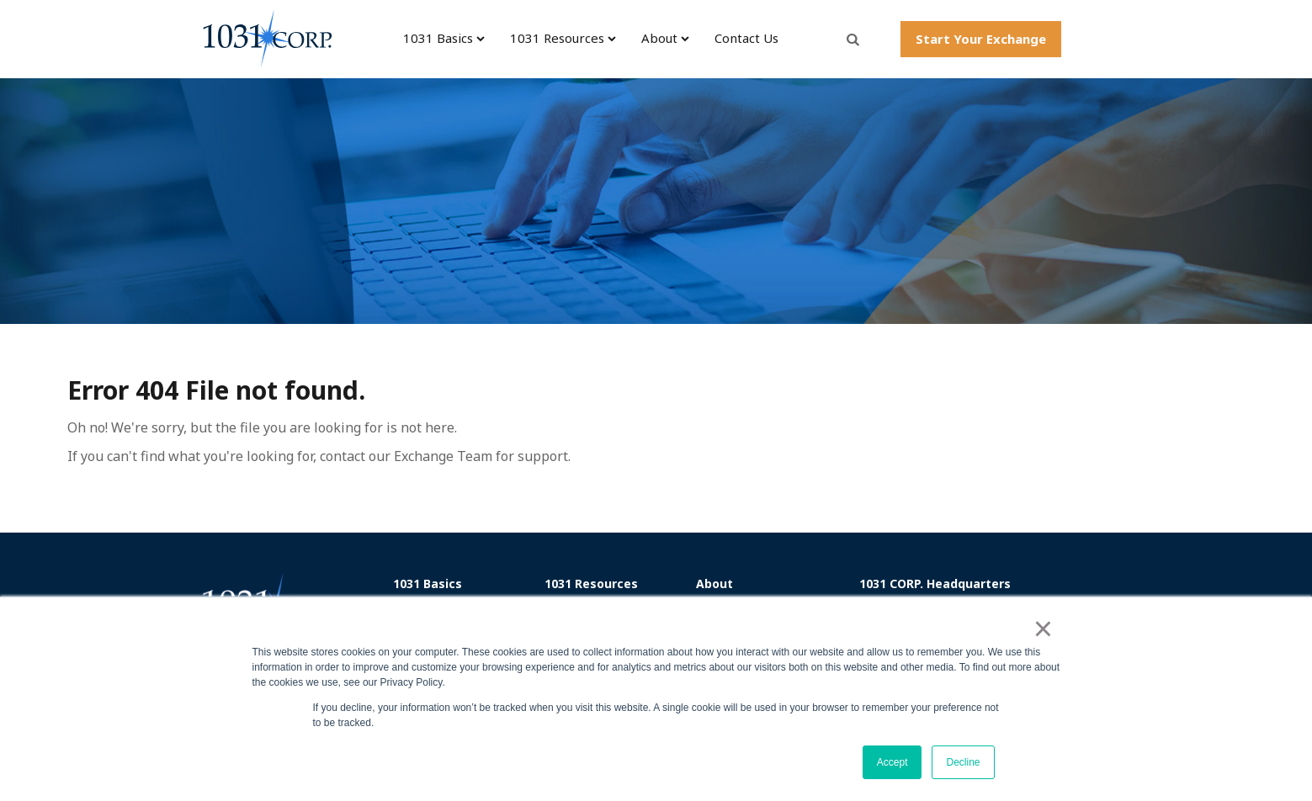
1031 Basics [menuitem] (438, 38)
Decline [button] (963, 762)
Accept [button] (892, 762)
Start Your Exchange (981, 38)
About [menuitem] (659, 38)
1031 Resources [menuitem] (557, 38)
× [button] (1043, 628)
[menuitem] (463, 583)
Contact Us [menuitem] (746, 38)
